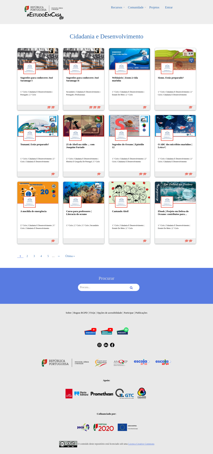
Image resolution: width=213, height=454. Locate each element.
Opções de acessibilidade (109, 312)
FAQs (92, 312)
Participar (129, 312)
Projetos (154, 7)
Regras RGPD (80, 312)
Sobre (68, 312)
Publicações (141, 312)
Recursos (116, 7)
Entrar (169, 7)
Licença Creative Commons (141, 444)
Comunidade (136, 7)
